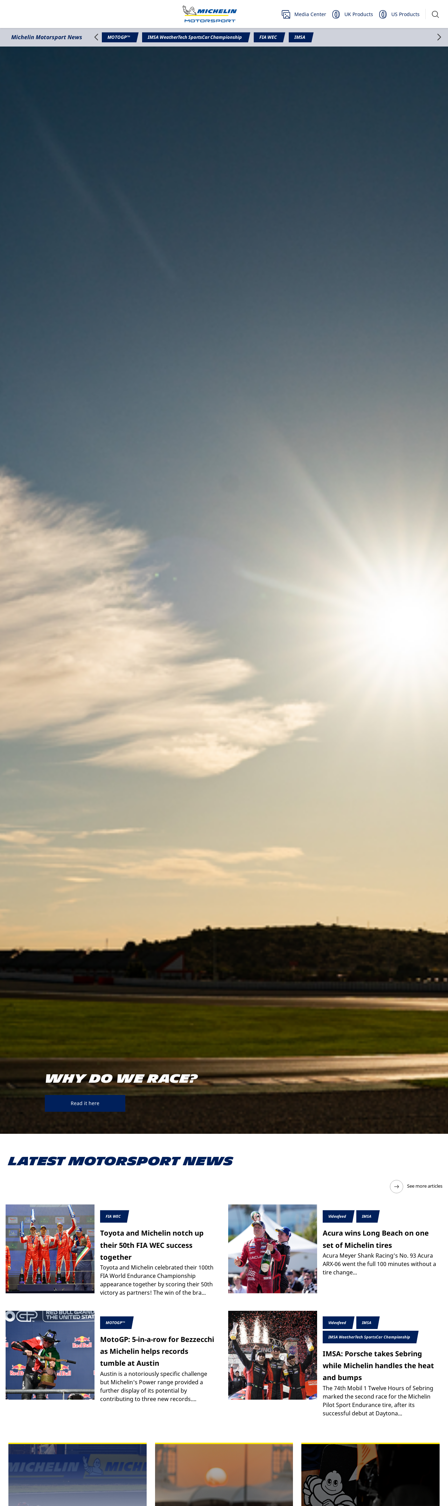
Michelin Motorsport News (46, 37)
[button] (435, 14)
